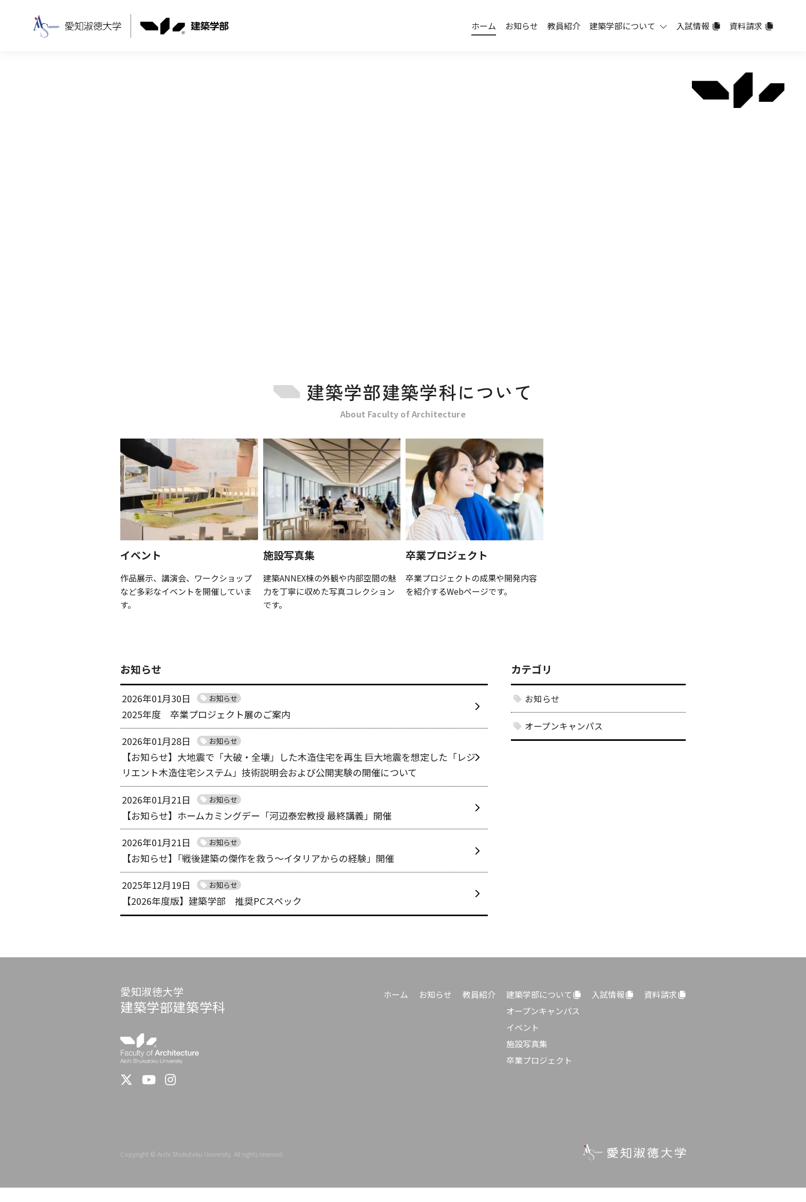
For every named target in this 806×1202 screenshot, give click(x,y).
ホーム (395, 1009)
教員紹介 (479, 1009)
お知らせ (435, 1009)
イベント (522, 1041)
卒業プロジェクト (539, 1074)
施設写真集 (526, 1058)
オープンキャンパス (543, 1025)
